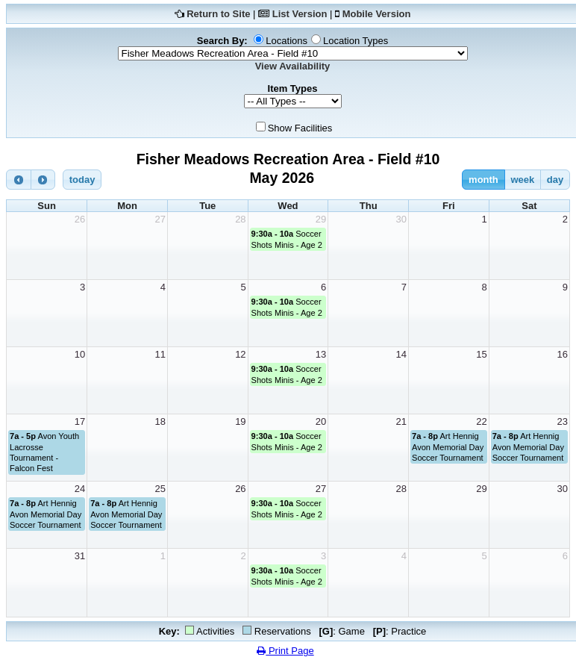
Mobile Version (376, 13)
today (82, 179)
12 (240, 354)
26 (80, 219)
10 (80, 354)
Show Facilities (300, 128)
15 (481, 354)
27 (159, 219)
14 (401, 354)
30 (401, 219)
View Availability (293, 66)
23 (562, 421)
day (555, 179)
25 (159, 488)
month (483, 179)
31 (80, 555)
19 (240, 421)
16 (562, 354)
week (522, 179)
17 (80, 421)
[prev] (18, 179)
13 (321, 354)
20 (321, 421)
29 (321, 219)
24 (80, 488)
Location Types (355, 40)
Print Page (285, 650)
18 (159, 421)
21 (401, 421)
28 (240, 219)
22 (481, 421)
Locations (286, 40)
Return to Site (218, 13)
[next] (43, 179)
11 (159, 354)
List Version (300, 13)
